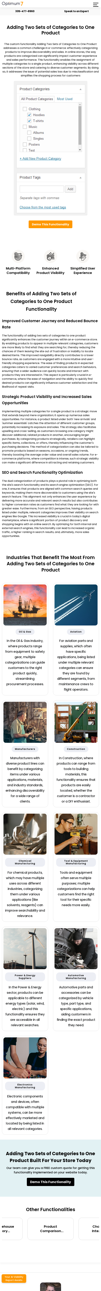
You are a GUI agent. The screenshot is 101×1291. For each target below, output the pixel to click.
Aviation (76, 631)
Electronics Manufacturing (25, 1086)
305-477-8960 (23, 11)
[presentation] (47, 1246)
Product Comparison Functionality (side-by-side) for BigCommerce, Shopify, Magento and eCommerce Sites (50, 1228)
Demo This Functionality (50, 224)
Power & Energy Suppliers (25, 977)
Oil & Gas (25, 631)
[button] (95, 5)
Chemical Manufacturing (25, 862)
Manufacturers (25, 749)
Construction (76, 749)
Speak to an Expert (75, 11)
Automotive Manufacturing (76, 977)
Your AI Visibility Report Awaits (14, 1278)
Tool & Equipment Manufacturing (76, 862)
